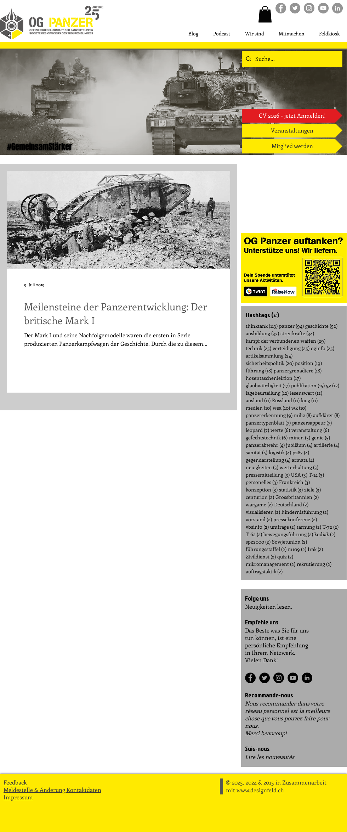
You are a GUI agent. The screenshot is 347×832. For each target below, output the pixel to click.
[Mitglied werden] (292, 146)
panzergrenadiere (298, 370)
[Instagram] (278, 678)
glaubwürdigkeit (268, 385)
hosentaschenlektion (273, 378)
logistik (280, 452)
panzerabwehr (265, 445)
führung (259, 370)
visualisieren (263, 512)
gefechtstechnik (267, 437)
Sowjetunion (289, 542)
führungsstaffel (266, 549)
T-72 (331, 527)
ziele (312, 490)
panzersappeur (312, 423)
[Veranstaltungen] (292, 130)
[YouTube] (293, 678)
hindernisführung (304, 512)
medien (258, 408)
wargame (259, 504)
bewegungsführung (288, 534)
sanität (256, 452)
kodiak (324, 534)
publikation (308, 385)
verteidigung (291, 348)
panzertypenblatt (268, 423)
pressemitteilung (268, 475)
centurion (260, 497)
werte (280, 430)
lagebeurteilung (267, 393)
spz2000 (258, 542)
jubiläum (299, 445)
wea (281, 408)
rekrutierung (314, 564)
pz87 (300, 452)
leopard (257, 430)
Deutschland (291, 504)
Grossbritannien (297, 497)
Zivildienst (261, 556)
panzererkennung (269, 415)
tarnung (309, 527)
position (308, 363)
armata (303, 460)
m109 (297, 549)
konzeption (262, 490)
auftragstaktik (264, 571)
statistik (291, 490)
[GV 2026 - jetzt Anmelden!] (292, 116)
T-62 (254, 534)
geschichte (321, 326)
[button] (265, 14)
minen (299, 437)
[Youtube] (323, 8)
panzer (291, 326)
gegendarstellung (268, 460)
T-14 (316, 475)
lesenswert (306, 393)
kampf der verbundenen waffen (285, 341)
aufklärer (326, 415)
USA (299, 475)
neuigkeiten (262, 467)
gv (332, 385)
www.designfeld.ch (260, 790)
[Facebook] (250, 678)
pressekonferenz (295, 519)
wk (298, 408)
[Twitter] (264, 678)
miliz (303, 415)
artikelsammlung (269, 356)
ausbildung (262, 333)
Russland (286, 400)
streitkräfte (297, 333)
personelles (262, 482)
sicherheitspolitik (270, 363)
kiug (309, 400)
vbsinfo (257, 527)
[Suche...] (291, 59)
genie (321, 437)
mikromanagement (270, 564)
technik (258, 348)
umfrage (282, 527)
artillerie (326, 445)
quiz (285, 556)
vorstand (259, 519)
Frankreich (294, 482)
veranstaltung (310, 430)
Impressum (18, 797)
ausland (258, 400)
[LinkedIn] (307, 678)
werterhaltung (299, 467)
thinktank (262, 326)
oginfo (322, 348)
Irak (315, 549)
